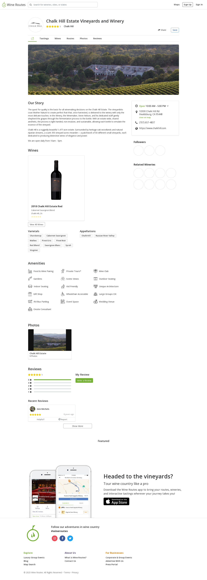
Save (175, 30)
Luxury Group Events (34, 557)
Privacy (75, 572)
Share (162, 30)
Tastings (44, 38)
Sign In (199, 4)
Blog (26, 561)
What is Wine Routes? (75, 557)
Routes (70, 38)
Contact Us (70, 561)
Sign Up (187, 4)
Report (63, 419)
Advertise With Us (114, 561)
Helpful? (41, 419)
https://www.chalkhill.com (152, 128)
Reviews (97, 38)
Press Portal (112, 564)
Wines (58, 38)
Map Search (30, 564)
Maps (177, 4)
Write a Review (84, 380)
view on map (145, 117)
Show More (77, 426)
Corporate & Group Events (119, 557)
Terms (67, 572)
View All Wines (36, 224)
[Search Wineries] (63, 4)
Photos (84, 38)
